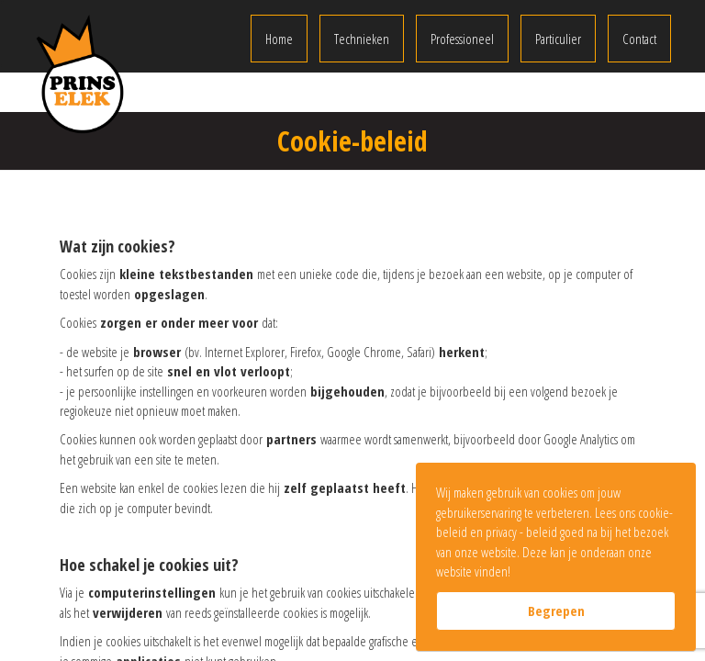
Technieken (361, 38)
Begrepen (556, 610)
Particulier (558, 38)
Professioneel (462, 38)
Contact (639, 38)
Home (279, 38)
